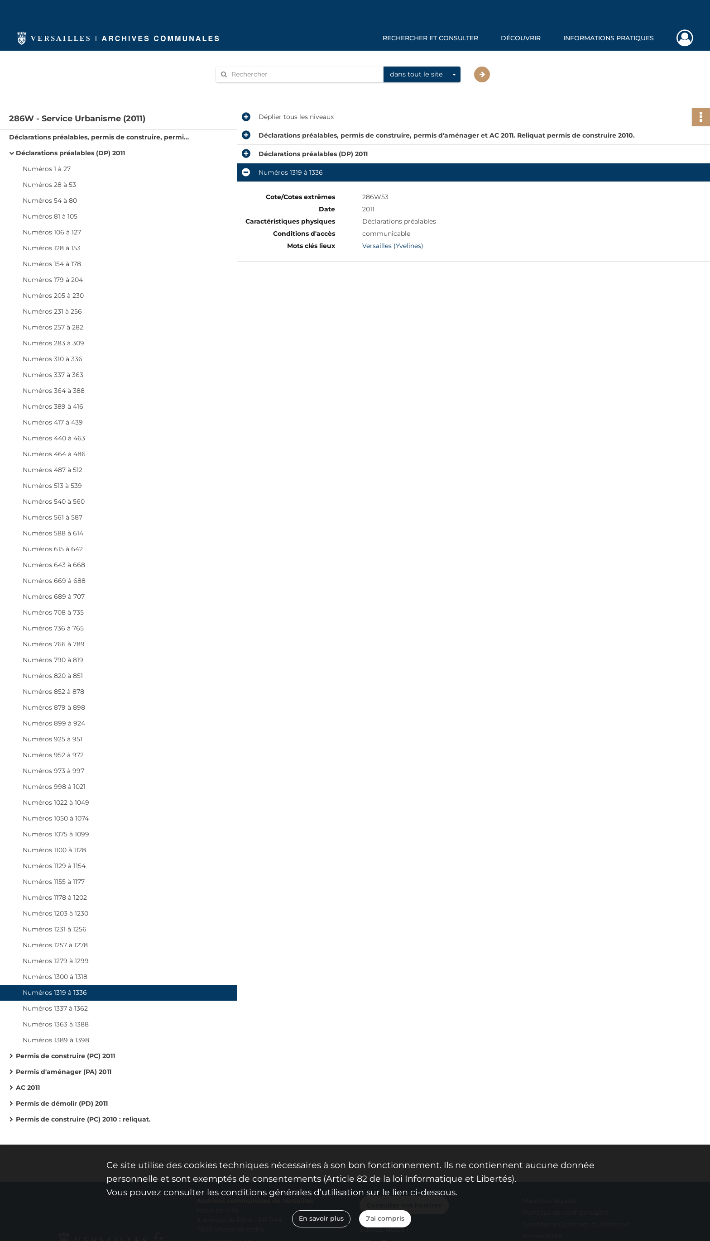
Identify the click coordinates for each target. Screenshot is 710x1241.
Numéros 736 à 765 (53, 628)
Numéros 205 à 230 (53, 295)
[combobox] (422, 75)
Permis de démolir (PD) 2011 (62, 1103)
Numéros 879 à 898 (54, 707)
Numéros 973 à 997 (53, 771)
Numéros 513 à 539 (52, 486)
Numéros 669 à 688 (54, 581)
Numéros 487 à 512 (52, 470)
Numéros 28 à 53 (49, 185)
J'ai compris (385, 1218)
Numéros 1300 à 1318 (55, 977)
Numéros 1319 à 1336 (55, 992)
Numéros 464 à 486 (54, 454)
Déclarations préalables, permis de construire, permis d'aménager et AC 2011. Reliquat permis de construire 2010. (99, 137)
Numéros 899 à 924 (54, 723)
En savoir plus (321, 1218)
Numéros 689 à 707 (54, 596)
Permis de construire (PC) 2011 (65, 1056)
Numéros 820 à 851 (53, 676)
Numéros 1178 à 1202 (55, 897)
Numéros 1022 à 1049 (56, 802)
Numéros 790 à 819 (53, 660)
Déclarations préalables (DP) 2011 (70, 153)
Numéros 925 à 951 (52, 739)
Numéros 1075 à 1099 (56, 834)
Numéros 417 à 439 (53, 422)
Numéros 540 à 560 (54, 501)
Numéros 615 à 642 (53, 549)
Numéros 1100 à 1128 (54, 850)
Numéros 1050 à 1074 (56, 818)
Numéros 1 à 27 (47, 169)
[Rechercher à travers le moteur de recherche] (304, 74)
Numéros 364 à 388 (54, 391)
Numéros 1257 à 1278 (55, 945)
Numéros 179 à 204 (53, 280)
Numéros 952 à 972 (53, 755)
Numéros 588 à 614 (53, 533)
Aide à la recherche (252, 89)
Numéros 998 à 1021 (54, 787)
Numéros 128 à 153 (52, 248)
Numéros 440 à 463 (54, 438)
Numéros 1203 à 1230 (55, 913)
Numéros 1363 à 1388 (56, 1024)
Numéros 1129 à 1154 (54, 866)
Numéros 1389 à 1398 (56, 1040)
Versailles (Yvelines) (392, 246)
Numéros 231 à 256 (52, 311)
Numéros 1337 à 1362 (55, 1008)
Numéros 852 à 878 (53, 691)
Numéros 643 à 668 (54, 565)
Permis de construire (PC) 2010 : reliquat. (83, 1119)
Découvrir (521, 38)
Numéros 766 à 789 (54, 644)
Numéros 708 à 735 (53, 612)
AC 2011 (28, 1087)
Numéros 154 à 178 (52, 264)
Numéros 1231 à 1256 (54, 929)
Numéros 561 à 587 (52, 517)
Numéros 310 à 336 (52, 359)
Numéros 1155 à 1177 (54, 882)
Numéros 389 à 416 (53, 406)
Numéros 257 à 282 (53, 327)
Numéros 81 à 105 (50, 216)
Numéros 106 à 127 (52, 232)
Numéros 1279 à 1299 (56, 961)
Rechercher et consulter (430, 38)
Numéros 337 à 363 (53, 375)
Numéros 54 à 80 (50, 200)
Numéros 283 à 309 (53, 343)
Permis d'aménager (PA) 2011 (63, 1072)
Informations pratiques (608, 38)
